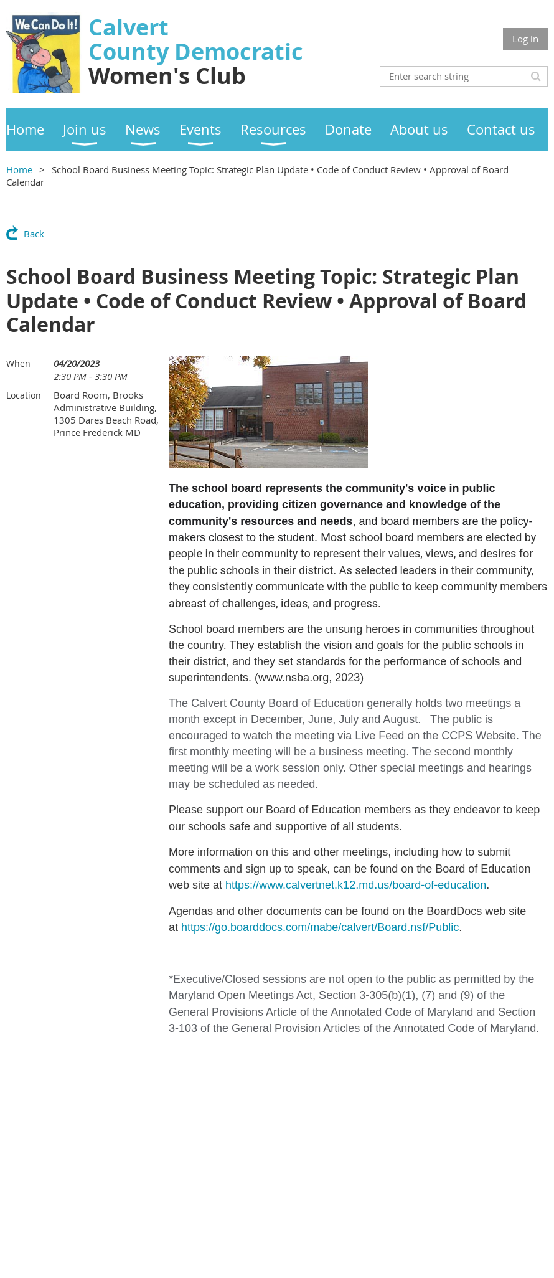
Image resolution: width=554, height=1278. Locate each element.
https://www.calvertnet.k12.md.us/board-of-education (355, 885)
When (18, 363)
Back (34, 233)
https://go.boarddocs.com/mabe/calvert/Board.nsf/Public (320, 927)
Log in (525, 38)
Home (19, 169)
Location (23, 395)
